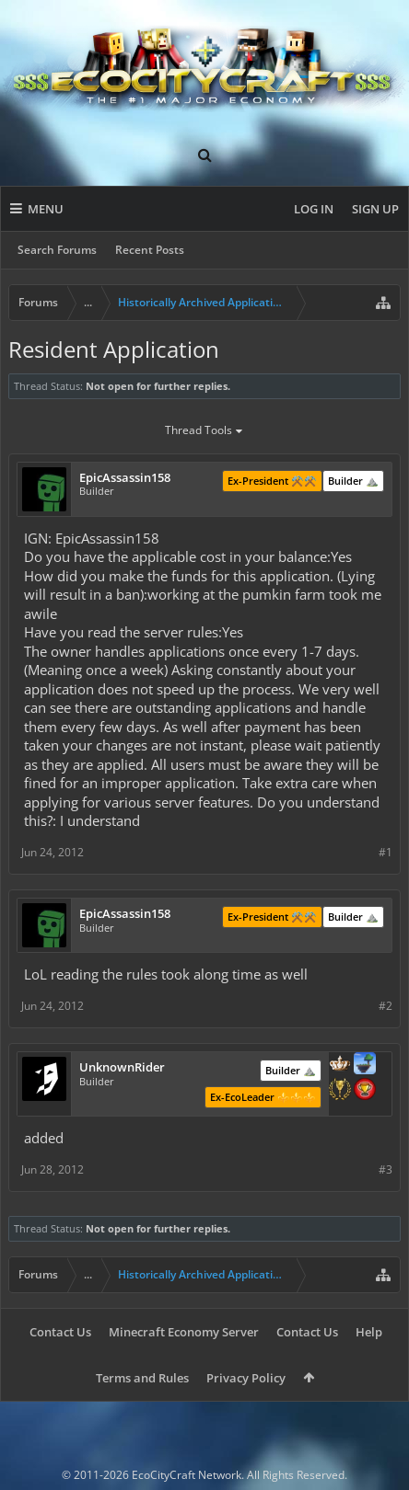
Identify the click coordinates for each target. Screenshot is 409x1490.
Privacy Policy (246, 1378)
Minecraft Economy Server (184, 1332)
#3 (385, 1169)
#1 (385, 852)
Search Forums (57, 250)
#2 (385, 1006)
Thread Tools (205, 431)
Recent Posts (149, 250)
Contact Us (60, 1332)
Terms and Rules (142, 1378)
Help (369, 1332)
